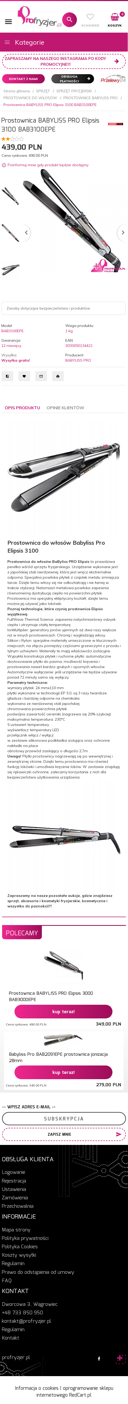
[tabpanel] (64, 665)
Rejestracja (14, 1181)
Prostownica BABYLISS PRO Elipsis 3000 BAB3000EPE (51, 996)
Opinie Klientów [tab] (65, 407)
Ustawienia (14, 1190)
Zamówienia (15, 1198)
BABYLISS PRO (78, 360)
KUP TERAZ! (63, 1012)
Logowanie (13, 1172)
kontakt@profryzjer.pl (26, 1321)
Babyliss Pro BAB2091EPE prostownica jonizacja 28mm (58, 1057)
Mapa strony (16, 1230)
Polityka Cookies (20, 1247)
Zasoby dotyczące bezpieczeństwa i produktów (48, 308)
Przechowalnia (17, 1206)
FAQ (7, 1281)
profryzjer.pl (16, 1358)
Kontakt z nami (23, 79)
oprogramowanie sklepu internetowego (75, 1392)
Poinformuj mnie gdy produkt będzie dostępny (48, 165)
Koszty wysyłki (19, 1255)
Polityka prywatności (25, 1239)
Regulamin (13, 1264)
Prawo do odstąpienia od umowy (38, 1272)
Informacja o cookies (36, 1388)
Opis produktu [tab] (22, 407)
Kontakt (10, 1338)
